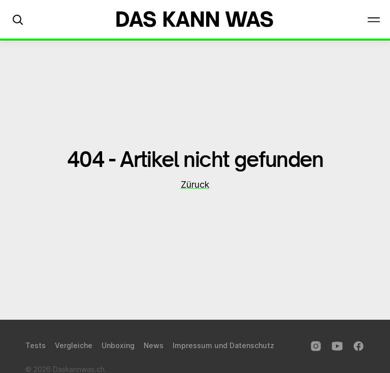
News (154, 345)
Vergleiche (73, 345)
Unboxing (118, 345)
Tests (35, 345)
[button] (18, 19)
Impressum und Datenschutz (223, 345)
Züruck (195, 184)
